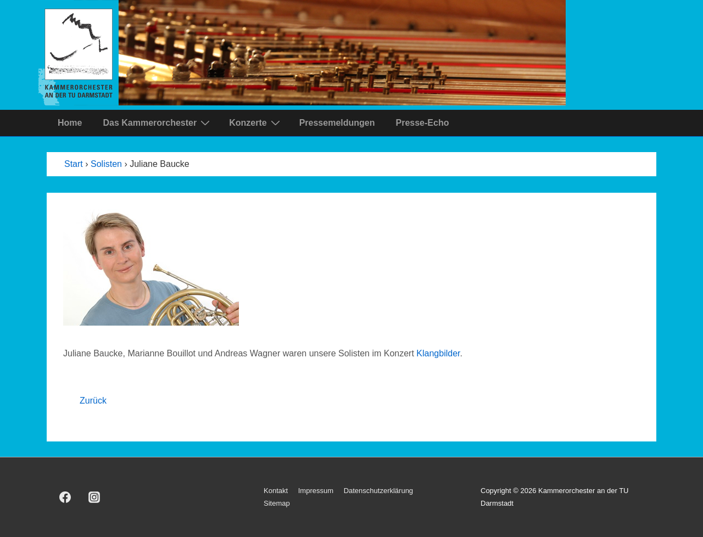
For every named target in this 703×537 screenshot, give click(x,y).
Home (70, 122)
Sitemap (277, 503)
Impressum (315, 490)
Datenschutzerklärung (378, 490)
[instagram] (94, 497)
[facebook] (65, 497)
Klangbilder (438, 353)
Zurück (93, 400)
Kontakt (276, 490)
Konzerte (255, 122)
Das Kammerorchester (158, 122)
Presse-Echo (422, 122)
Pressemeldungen (337, 122)
